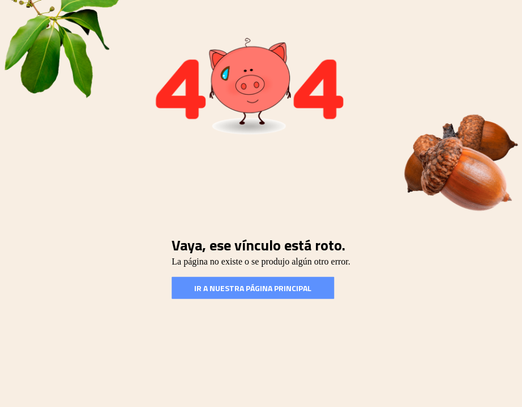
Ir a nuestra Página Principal (252, 288)
